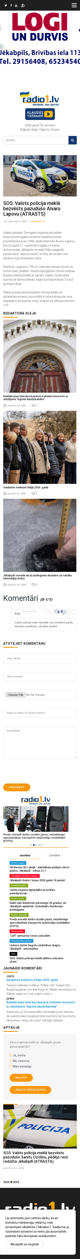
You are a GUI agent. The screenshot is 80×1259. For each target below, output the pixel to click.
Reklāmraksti (18, 885)
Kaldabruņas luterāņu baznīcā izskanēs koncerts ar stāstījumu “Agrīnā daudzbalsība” (35, 398)
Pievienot (17, 787)
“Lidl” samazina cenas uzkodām (30, 935)
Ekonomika (17, 931)
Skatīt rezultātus (30, 1089)
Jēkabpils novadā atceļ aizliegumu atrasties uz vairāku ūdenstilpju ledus (37, 577)
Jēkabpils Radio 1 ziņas (24, 876)
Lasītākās (54, 855)
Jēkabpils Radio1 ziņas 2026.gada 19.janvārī (37, 880)
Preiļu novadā (19, 915)
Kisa (17, 613)
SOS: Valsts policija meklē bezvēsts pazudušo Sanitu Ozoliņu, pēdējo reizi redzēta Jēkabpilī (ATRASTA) (35, 1157)
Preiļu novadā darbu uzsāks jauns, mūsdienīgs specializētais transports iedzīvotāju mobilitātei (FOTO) (40, 923)
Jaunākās (25, 855)
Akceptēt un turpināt (24, 1244)
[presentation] (35, 771)
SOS (13, 954)
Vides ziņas (18, 863)
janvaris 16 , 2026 (13, 1168)
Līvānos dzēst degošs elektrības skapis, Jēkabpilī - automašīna (35, 947)
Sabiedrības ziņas (21, 941)
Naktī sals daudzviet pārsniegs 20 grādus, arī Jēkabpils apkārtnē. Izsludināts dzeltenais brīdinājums (38, 906)
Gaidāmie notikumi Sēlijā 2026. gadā (25, 487)
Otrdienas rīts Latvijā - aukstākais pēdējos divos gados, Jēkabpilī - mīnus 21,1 (39, 869)
